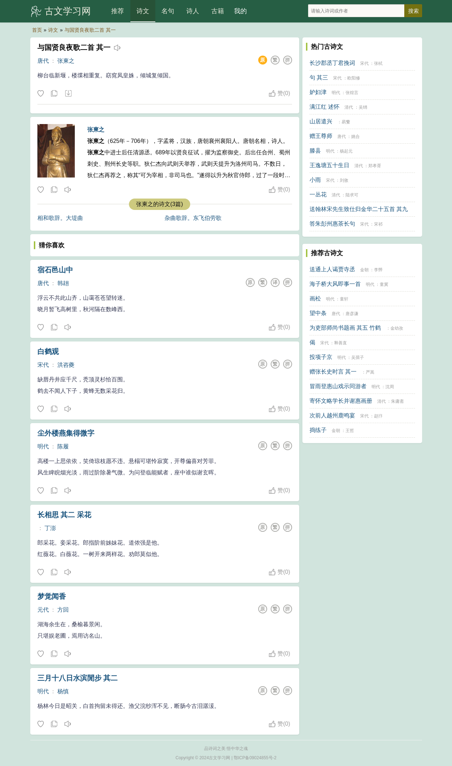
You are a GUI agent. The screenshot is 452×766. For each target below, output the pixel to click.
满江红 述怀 (324, 107)
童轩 (344, 299)
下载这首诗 (68, 93)
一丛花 (318, 194)
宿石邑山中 (55, 270)
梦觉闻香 (51, 596)
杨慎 (63, 691)
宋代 (43, 365)
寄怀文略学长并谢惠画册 (341, 401)
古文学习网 (68, 11)
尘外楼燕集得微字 (65, 433)
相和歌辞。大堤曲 (60, 218)
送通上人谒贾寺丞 (332, 269)
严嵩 (370, 372)
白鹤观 (48, 351)
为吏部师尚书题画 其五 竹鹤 (345, 328)
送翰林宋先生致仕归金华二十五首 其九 (359, 209)
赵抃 (378, 415)
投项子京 (321, 357)
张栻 (378, 63)
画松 (315, 298)
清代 (348, 107)
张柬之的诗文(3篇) (159, 204)
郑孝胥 (374, 165)
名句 (167, 11)
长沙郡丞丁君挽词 (332, 63)
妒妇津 (318, 92)
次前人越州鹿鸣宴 (332, 415)
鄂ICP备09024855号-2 (255, 757)
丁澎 (50, 528)
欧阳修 (353, 78)
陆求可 (352, 194)
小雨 (315, 180)
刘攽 (344, 180)
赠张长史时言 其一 (333, 372)
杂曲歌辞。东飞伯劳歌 (193, 218)
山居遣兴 (321, 121)
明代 (43, 446)
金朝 (364, 269)
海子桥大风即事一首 (335, 284)
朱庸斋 (397, 401)
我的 (240, 11)
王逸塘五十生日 (329, 165)
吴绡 (363, 107)
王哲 (350, 430)
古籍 (217, 11)
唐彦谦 (352, 313)
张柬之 (65, 61)
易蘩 (346, 121)
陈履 (63, 446)
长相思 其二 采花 (64, 515)
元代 (43, 610)
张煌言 (352, 92)
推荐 (117, 11)
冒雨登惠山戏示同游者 (338, 386)
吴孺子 (357, 357)
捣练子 (318, 430)
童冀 (384, 284)
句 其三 (319, 77)
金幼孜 (396, 328)
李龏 (378, 269)
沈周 (389, 386)
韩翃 (63, 283)
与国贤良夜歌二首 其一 (90, 30)
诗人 (192, 11)
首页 (37, 30)
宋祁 (378, 224)
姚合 (355, 136)
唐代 (43, 61)
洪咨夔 (65, 365)
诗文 (142, 11)
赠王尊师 (321, 136)
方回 (63, 610)
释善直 (340, 342)
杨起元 (346, 151)
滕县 (315, 151)
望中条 (318, 313)
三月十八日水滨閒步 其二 (77, 678)
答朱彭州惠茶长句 (332, 224)
